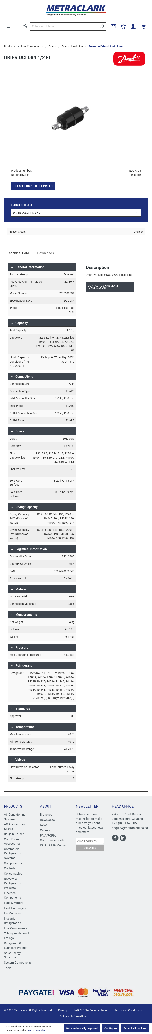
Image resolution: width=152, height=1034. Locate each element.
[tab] (18, 253)
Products (13, 806)
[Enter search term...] (63, 26)
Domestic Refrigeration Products (12, 883)
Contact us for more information (103, 287)
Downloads (47, 820)
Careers (45, 830)
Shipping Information (73, 1016)
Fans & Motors (13, 903)
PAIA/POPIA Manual (53, 845)
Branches (46, 814)
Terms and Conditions (128, 1010)
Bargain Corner (14, 834)
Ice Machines (13, 913)
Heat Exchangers (15, 908)
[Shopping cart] (143, 26)
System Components (18, 962)
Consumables (13, 873)
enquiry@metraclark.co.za (130, 828)
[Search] (101, 26)
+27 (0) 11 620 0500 (126, 823)
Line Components (15, 928)
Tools (7, 968)
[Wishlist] (123, 26)
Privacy (62, 1010)
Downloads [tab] (45, 253)
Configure (110, 1028)
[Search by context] (25, 26)
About (45, 806)
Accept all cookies (135, 1028)
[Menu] (8, 26)
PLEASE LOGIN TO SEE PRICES (33, 186)
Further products (21, 204)
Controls (9, 868)
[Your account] (133, 26)
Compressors (13, 863)
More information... (38, 1030)
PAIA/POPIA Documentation (91, 1010)
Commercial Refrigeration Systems (12, 853)
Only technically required (82, 1028)
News (44, 825)
